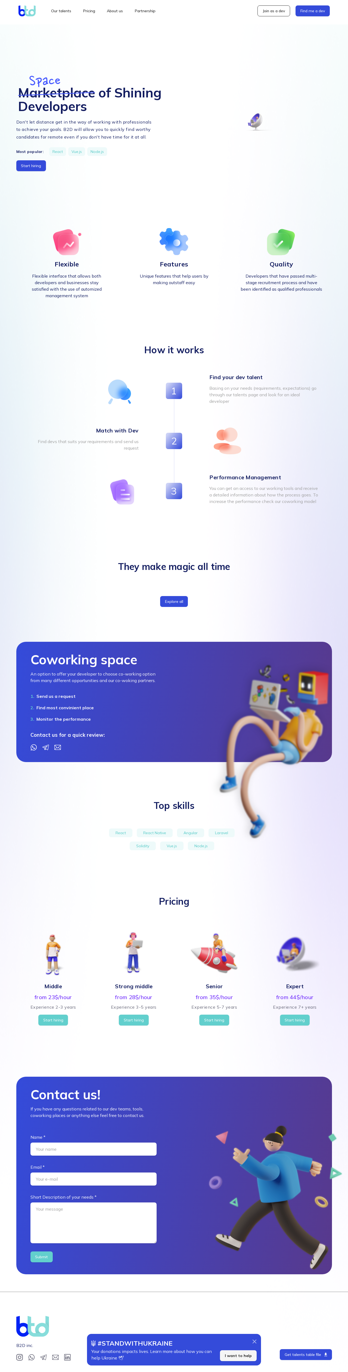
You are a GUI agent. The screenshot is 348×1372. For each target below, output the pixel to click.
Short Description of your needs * (63, 1197)
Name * (37, 1137)
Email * (37, 1167)
